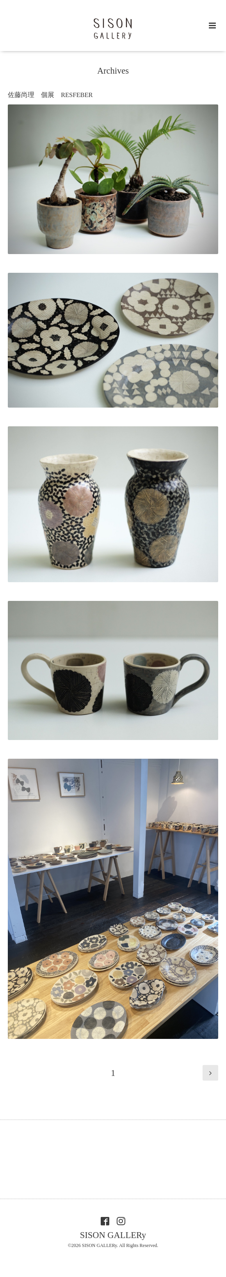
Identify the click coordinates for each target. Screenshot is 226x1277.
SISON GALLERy (113, 1235)
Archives (113, 71)
